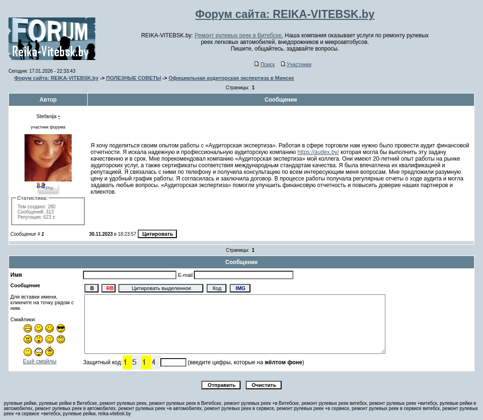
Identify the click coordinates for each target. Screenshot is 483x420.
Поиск (265, 64)
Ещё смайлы (40, 361)
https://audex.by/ (318, 152)
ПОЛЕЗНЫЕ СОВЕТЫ (133, 78)
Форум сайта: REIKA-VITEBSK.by (56, 78)
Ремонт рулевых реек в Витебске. (239, 35)
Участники (296, 64)
